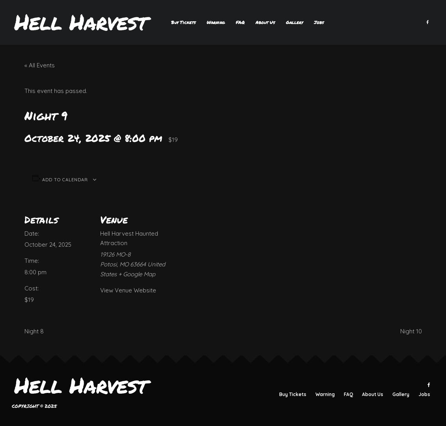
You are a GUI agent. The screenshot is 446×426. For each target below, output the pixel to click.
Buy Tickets (183, 22)
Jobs (319, 22)
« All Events (39, 65)
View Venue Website (128, 290)
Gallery (294, 22)
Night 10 (411, 331)
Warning (216, 22)
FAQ (240, 22)
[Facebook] (427, 22)
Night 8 (34, 331)
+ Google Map (136, 274)
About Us (265, 22)
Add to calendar (65, 179)
